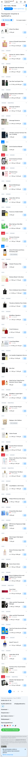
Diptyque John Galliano (15, 420)
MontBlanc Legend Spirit (15, 393)
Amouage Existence (14, 120)
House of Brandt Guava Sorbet (17, 41)
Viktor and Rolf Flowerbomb (16, 615)
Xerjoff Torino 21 (13, 642)
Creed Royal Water (14, 341)
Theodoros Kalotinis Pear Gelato (18, 303)
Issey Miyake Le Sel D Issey (16, 485)
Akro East (11, 368)
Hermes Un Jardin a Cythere (16, 54)
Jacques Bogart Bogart (15, 406)
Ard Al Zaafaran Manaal (15, 146)
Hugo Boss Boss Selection (16, 93)
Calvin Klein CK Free (14, 198)
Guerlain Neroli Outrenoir (16, 445)
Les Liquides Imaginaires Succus (18, 355)
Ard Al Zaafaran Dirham (15, 159)
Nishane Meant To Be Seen (16, 277)
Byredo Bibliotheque (14, 185)
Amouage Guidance (14, 106)
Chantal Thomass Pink (15, 264)
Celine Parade (13, 433)
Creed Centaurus (13, 329)
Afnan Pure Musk (14, 29)
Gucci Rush (12, 589)
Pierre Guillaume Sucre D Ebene (17, 290)
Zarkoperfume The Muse (16, 472)
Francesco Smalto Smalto (16, 211)
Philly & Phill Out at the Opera (17, 498)
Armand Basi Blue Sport (15, 511)
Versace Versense (14, 237)
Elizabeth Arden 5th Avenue (16, 67)
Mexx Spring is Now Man (15, 224)
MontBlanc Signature (15, 315)
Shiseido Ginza (13, 172)
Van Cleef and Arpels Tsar (16, 81)
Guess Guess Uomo (14, 564)
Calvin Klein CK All (14, 654)
